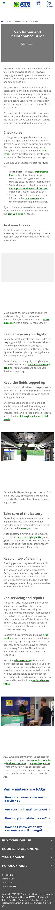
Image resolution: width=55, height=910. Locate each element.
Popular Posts (27, 865)
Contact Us (7, 882)
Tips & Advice (27, 857)
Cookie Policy (8, 874)
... (5, 21)
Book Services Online (27, 849)
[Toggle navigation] (4, 4)
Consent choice (9, 886)
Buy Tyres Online (27, 840)
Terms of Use (8, 878)
